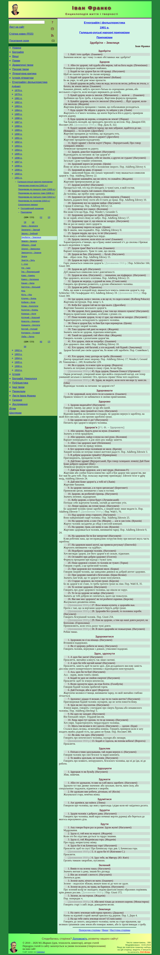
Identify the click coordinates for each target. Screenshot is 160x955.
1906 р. (18, 396)
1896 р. (18, 171)
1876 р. (18, 95)
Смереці (40, 952)
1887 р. (18, 131)
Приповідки (26, 231)
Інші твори (18, 420)
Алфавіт (16, 91)
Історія (16, 405)
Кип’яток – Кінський (30, 311)
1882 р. (18, 109)
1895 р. (18, 167)
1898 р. (18, 180)
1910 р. (18, 401)
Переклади (18, 424)
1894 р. (18, 162)
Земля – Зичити (29, 261)
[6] (41, 370)
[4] (33, 241)
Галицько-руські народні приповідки (34, 198)
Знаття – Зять (28, 282)
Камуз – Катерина (30, 302)
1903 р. (18, 383)
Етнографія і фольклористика (29, 86)
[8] (25, 375)
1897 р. (18, 175)
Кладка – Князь (28, 323)
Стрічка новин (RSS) (21, 33)
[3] (25, 241)
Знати (24, 278)
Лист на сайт (16, 27)
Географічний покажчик (32, 226)
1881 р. (18, 104)
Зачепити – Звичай (30, 249)
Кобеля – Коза (28, 327)
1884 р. (18, 118)
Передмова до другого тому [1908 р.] (36, 210)
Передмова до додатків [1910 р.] (34, 218)
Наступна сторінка (120, 930)
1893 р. (18, 158)
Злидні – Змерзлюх (30, 269)
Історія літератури (23, 81)
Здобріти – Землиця (31, 257)
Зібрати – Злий (28, 265)
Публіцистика (20, 415)
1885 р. (18, 122)
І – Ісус (24, 286)
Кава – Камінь (28, 298)
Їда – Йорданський (30, 294)
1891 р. (18, 149)
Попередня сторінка (89, 930)
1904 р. (18, 388)
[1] (41, 236)
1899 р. (18, 184)
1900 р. (18, 189)
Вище (105, 930)
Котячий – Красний (30, 344)
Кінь (23, 315)
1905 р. (18, 392)
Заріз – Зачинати (29, 245)
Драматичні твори (22, 67)
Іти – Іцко (25, 290)
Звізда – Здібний (29, 253)
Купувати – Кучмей (30, 360)
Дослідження (20, 439)
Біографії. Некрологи (24, 410)
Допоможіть (80, 938)
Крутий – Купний (29, 356)
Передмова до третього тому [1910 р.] (36, 214)
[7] (49, 370)
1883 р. (18, 113)
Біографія (18, 53)
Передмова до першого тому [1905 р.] (36, 206)
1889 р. (18, 140)
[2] (49, 236)
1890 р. (18, 144)
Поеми (16, 62)
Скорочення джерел (28, 222)
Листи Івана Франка (24, 429)
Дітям (12, 444)
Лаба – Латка (27, 364)
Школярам (15, 448)
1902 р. (18, 379)
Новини (16, 48)
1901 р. (18, 193)
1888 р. (18, 135)
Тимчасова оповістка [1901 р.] (33, 202)
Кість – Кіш (26, 319)
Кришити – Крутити (30, 352)
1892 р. (18, 153)
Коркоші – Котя (28, 340)
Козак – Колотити (29, 331)
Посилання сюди (19, 40)
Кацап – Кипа (27, 307)
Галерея (17, 434)
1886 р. (18, 126)
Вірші (15, 57)
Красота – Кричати (30, 348)
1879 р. (18, 100)
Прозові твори (20, 72)
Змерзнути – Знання (31, 274)
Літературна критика (24, 77)
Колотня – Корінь (29, 336)
